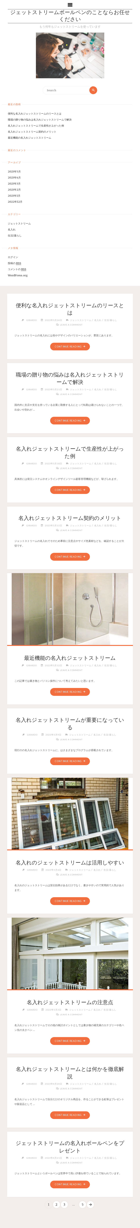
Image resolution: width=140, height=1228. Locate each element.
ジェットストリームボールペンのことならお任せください (70, 16)
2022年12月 (15, 202)
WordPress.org (18, 275)
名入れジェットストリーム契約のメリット (32, 131)
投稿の (14, 263)
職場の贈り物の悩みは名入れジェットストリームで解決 (40, 119)
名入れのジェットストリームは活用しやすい (70, 863)
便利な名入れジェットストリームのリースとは (34, 113)
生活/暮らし (15, 235)
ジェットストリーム (19, 223)
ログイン (13, 257)
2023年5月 (14, 171)
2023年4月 (14, 177)
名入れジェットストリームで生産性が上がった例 (36, 125)
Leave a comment (71, 325)
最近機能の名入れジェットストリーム (29, 137)
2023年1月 (14, 196)
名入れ (11, 229)
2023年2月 (14, 189)
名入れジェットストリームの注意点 (70, 1003)
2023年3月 (14, 183)
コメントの (17, 269)
